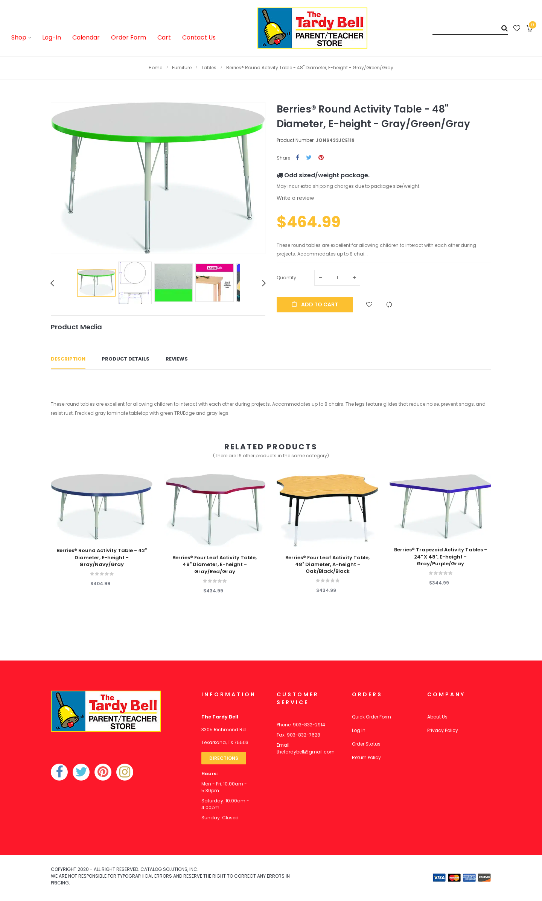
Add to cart (315, 304)
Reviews (177, 358)
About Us (437, 717)
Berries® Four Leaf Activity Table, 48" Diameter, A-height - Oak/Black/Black (327, 564)
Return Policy (366, 757)
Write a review (295, 198)
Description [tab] (68, 358)
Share (297, 157)
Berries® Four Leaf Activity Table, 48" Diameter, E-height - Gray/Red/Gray (214, 564)
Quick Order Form (371, 717)
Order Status (366, 744)
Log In (358, 730)
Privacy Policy (442, 730)
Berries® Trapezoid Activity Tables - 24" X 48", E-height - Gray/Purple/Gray (440, 556)
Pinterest (321, 157)
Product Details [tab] (125, 358)
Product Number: (296, 140)
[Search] (470, 28)
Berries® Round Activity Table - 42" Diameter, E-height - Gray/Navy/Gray (101, 557)
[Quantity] (337, 277)
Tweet (309, 157)
